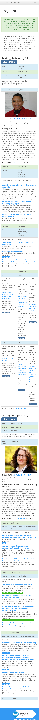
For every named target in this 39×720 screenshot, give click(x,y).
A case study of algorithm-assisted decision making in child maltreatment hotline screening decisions (18, 608)
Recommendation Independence (13, 672)
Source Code (6, 257)
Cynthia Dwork (18, 518)
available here (21, 408)
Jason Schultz (18, 162)
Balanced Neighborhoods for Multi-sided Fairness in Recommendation (16, 688)
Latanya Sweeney (21, 118)
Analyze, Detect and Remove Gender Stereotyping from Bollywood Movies (15, 547)
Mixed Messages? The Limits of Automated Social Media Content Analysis (18, 560)
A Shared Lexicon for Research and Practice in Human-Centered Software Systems (32, 374)
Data (4, 543)
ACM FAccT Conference (11, 2)
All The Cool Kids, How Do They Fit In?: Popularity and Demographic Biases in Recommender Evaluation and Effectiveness (18, 657)
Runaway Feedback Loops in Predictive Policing (19, 643)
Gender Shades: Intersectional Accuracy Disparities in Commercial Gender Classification (19, 536)
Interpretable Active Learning (13, 251)
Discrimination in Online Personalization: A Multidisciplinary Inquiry (17, 203)
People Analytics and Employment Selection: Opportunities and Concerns (22, 369)
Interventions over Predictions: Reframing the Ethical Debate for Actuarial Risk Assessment (18, 261)
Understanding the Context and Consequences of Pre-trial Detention (22, 301)
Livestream (9, 61)
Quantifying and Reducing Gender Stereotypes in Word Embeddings (8, 295)
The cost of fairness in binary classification (17, 585)
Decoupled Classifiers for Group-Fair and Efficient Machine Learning (16, 596)
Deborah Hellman (22, 474)
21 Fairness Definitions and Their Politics (32, 307)
